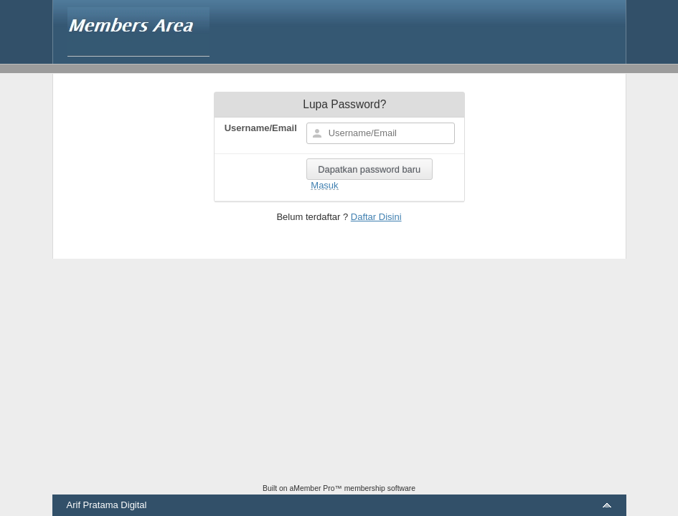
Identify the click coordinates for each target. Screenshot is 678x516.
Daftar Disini (376, 216)
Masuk (324, 185)
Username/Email (261, 128)
